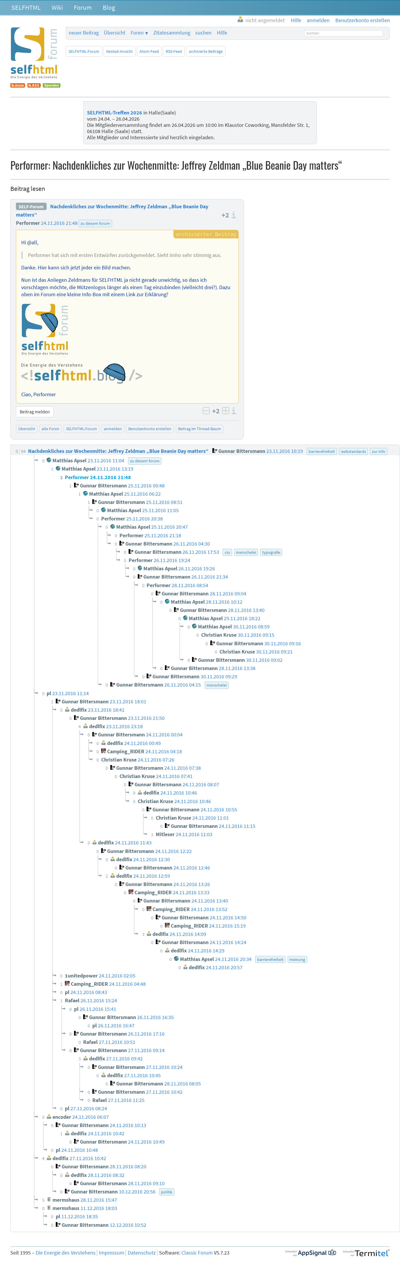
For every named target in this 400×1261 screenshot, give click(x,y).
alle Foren (50, 428)
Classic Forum (197, 1252)
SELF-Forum (31, 206)
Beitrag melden (35, 412)
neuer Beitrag (84, 33)
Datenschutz (142, 1252)
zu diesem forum (95, 223)
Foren (137, 33)
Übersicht (114, 33)
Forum (83, 7)
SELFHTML (26, 7)
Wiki (57, 7)
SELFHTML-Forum (83, 51)
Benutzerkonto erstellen (149, 428)
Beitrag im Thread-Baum (199, 428)
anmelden (113, 428)
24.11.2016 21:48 (59, 223)
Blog (109, 7)
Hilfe (222, 33)
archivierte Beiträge (206, 51)
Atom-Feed (149, 51)
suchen (203, 33)
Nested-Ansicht (119, 51)
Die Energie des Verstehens (66, 1252)
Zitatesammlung (171, 33)
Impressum (111, 1252)
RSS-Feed (174, 51)
